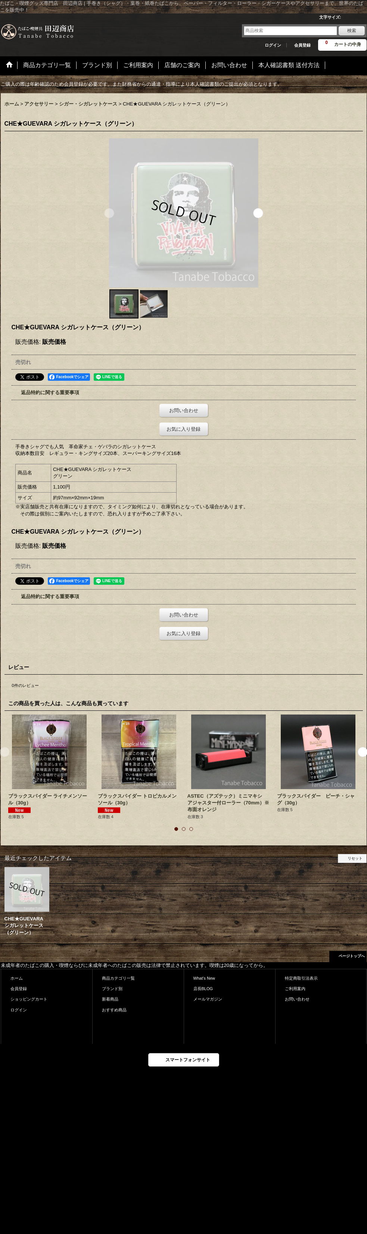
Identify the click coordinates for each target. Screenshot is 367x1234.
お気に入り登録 (183, 429)
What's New (204, 978)
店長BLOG (203, 988)
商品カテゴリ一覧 (118, 978)
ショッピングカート (28, 999)
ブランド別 (112, 988)
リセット (355, 858)
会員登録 (302, 45)
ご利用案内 (295, 988)
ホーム (16, 978)
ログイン (273, 45)
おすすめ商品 (114, 1010)
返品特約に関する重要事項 (50, 392)
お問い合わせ (183, 410)
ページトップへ (352, 956)
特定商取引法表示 (301, 978)
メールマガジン (207, 999)
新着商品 (110, 999)
